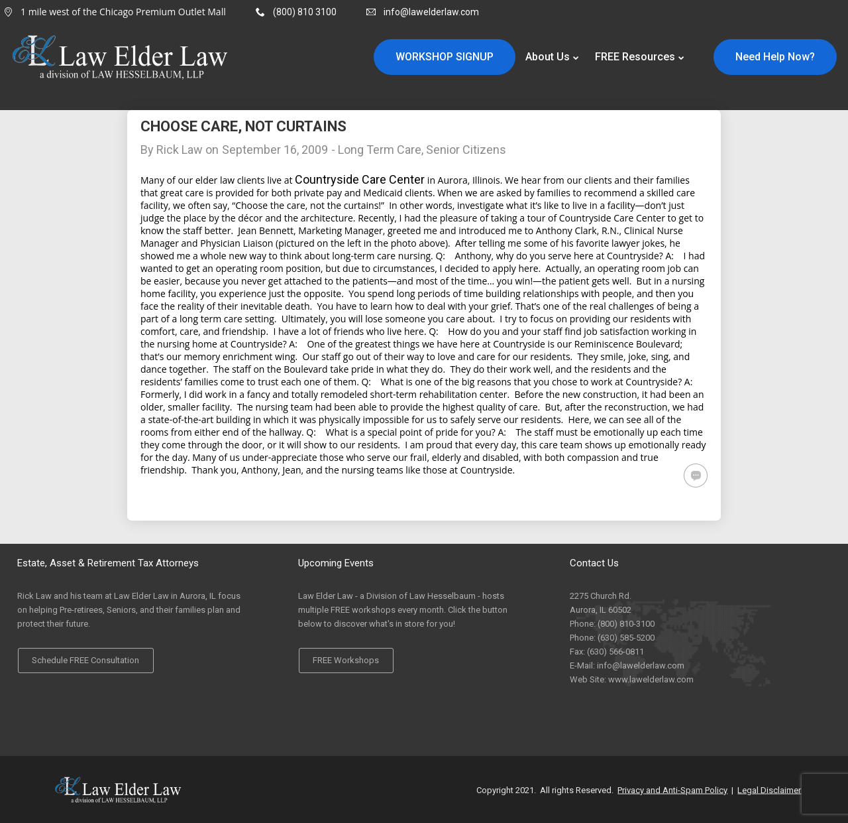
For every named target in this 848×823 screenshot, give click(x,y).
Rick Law (179, 150)
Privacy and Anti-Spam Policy (672, 789)
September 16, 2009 (275, 150)
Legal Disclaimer (769, 789)
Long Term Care (379, 150)
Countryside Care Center (360, 179)
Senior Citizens (466, 150)
